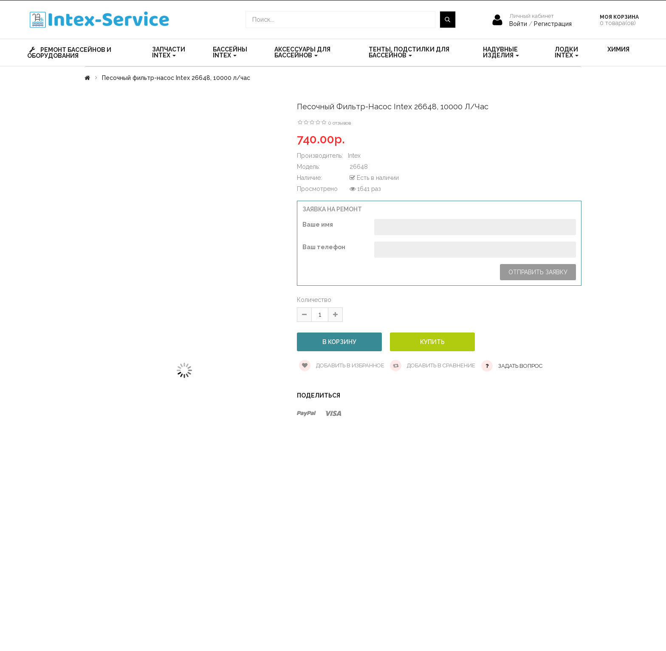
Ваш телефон (323, 247)
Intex (354, 155)
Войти (519, 23)
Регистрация (553, 23)
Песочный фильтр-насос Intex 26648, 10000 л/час (176, 77)
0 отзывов (339, 123)
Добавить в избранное (341, 365)
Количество (314, 299)
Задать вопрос (520, 366)
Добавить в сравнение (432, 365)
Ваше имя (317, 224)
